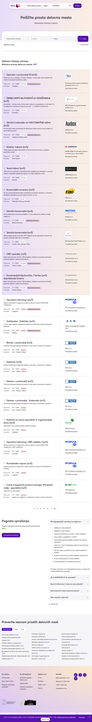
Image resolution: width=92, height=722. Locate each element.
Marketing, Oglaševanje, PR (39, 642)
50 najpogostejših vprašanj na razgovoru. (65, 522)
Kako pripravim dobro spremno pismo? (64, 591)
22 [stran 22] (54, 509)
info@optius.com (61, 688)
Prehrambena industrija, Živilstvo (11, 646)
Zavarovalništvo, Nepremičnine (70, 639)
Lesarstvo (64, 642)
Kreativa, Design (66, 650)
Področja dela (7, 629)
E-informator (6, 678)
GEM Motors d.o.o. (71, 175)
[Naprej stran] (58, 508)
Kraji (22, 629)
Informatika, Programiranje (39, 656)
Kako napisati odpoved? (59, 597)
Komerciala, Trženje (37, 634)
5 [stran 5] (47, 509)
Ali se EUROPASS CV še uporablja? (63, 577)
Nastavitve (82, 717)
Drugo (33, 653)
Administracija (6, 659)
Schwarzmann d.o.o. (71, 258)
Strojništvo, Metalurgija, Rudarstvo (11, 648)
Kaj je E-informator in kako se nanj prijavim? (66, 584)
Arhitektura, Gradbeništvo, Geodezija (42, 650)
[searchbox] (64, 39)
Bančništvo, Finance (37, 659)
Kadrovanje (65, 648)
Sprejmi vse (45, 719)
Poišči (83, 39)
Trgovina (4, 640)
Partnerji (40, 681)
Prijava (77, 5)
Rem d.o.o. (68, 348)
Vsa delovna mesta (71, 88)
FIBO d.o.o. (68, 198)
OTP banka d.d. (70, 490)
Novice (40, 688)
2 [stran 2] (37, 509)
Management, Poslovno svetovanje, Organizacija (15, 651)
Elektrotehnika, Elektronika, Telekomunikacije (14, 656)
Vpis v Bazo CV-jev (8, 681)
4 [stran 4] (44, 509)
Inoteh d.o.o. (69, 217)
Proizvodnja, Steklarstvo (8, 635)
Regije (16, 629)
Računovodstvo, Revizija (68, 634)
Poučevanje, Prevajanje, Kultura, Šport (72, 659)
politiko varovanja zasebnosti (66, 717)
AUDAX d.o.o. (69, 130)
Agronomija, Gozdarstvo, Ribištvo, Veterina (74, 653)
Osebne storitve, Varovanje (39, 648)
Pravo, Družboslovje (67, 636)
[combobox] (40, 38)
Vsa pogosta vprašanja (11, 535)
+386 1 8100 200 (61, 685)
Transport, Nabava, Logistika (10, 643)
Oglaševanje (24, 683)
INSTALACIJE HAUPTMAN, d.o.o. (75, 241)
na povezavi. (66, 571)
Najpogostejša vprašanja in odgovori (46, 23)
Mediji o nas (42, 685)
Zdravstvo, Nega (36, 645)
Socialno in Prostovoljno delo (70, 656)
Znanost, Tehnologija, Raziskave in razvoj (43, 639)
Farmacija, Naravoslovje (68, 645)
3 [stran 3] (40, 509)
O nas (40, 678)
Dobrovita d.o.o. (70, 428)
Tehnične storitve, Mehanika (9, 637)
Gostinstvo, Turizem (37, 636)
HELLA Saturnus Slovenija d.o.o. (75, 307)
